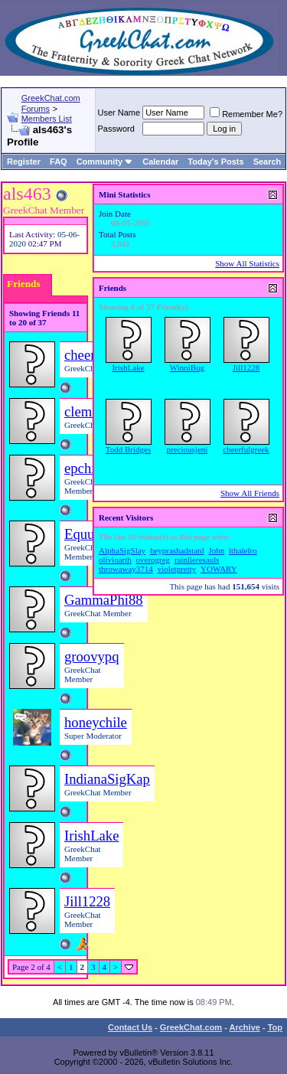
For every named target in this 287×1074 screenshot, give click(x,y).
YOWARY (219, 568)
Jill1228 (87, 901)
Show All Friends (249, 493)
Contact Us (130, 1027)
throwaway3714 (126, 568)
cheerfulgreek (246, 449)
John (217, 550)
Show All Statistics (247, 263)
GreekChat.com (191, 1027)
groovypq (91, 656)
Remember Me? (246, 114)
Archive (245, 1027)
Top (275, 1027)
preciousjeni (187, 449)
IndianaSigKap (107, 779)
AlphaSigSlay (122, 550)
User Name (119, 112)
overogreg (153, 559)
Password (116, 128)
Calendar (160, 161)
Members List (46, 118)
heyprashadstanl (177, 550)
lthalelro (243, 550)
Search (267, 161)
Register (24, 161)
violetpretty (177, 568)
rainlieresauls (197, 559)
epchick (86, 468)
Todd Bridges (128, 449)
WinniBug (187, 367)
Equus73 (89, 534)
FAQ (58, 161)
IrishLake (91, 836)
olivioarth (115, 559)
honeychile (95, 722)
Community (105, 161)
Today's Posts (215, 161)
